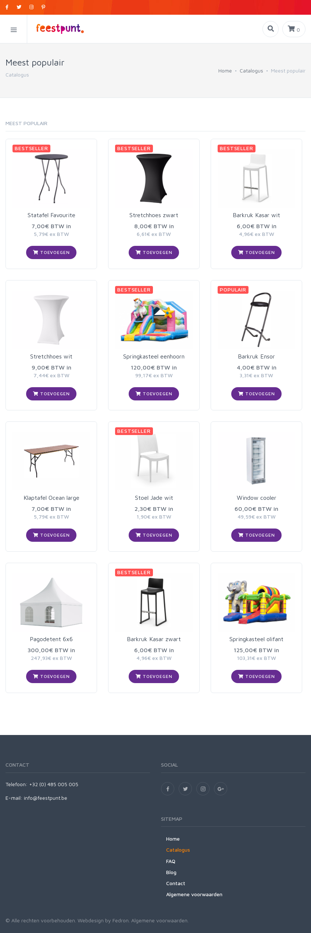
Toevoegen (51, 252)
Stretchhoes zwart (153, 215)
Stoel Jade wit (154, 497)
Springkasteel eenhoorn (154, 356)
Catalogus (251, 70)
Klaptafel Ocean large (51, 497)
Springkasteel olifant (256, 639)
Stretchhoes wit (51, 356)
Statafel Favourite (51, 215)
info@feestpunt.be (45, 798)
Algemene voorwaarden (194, 894)
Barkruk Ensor (256, 356)
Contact (175, 883)
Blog (171, 872)
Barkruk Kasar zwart (154, 639)
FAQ (170, 861)
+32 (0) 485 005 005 (53, 784)
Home (225, 70)
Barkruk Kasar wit (256, 215)
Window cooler (256, 497)
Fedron (120, 920)
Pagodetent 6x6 (51, 639)
